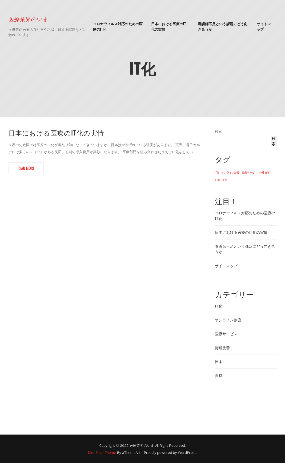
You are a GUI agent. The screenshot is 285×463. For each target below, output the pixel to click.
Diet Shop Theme (102, 452)
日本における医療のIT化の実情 (168, 26)
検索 (218, 131)
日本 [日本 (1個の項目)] (217, 180)
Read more (26, 168)
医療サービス (226, 333)
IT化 (218, 306)
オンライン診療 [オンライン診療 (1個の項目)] (230, 172)
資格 (218, 375)
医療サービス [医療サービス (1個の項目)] (249, 172)
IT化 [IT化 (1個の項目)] (217, 172)
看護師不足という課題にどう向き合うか (223, 26)
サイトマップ (264, 26)
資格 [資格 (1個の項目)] (224, 180)
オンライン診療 (228, 320)
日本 (218, 361)
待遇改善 (222, 347)
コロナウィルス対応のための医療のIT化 (118, 26)
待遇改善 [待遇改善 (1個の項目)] (264, 172)
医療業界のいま (28, 18)
